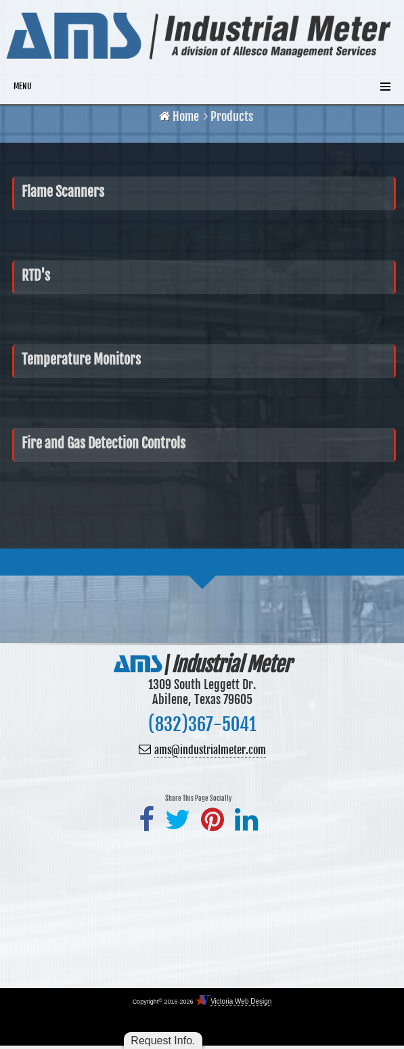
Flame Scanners (63, 191)
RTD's (36, 275)
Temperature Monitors (81, 359)
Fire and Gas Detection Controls (103, 443)
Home (179, 116)
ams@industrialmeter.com (210, 750)
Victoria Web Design (240, 1001)
